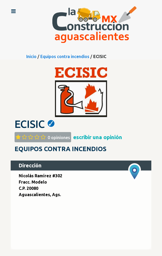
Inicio (31, 56)
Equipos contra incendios (64, 56)
